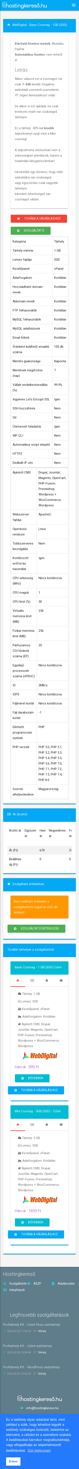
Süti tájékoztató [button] (39, 1450)
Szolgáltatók (15, 1283)
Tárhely (42, 1331)
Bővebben (32, 1078)
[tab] (18, 980)
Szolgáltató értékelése (36, 928)
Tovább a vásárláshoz (39, 219)
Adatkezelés (63, 1283)
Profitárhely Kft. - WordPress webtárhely (31, 1367)
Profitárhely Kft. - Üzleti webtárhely (27, 1346)
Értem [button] (13, 1461)
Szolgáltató (31, 231)
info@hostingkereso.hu (42, 1408)
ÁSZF (34, 1283)
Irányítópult (14, 1290)
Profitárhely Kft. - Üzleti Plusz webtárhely (31, 1325)
